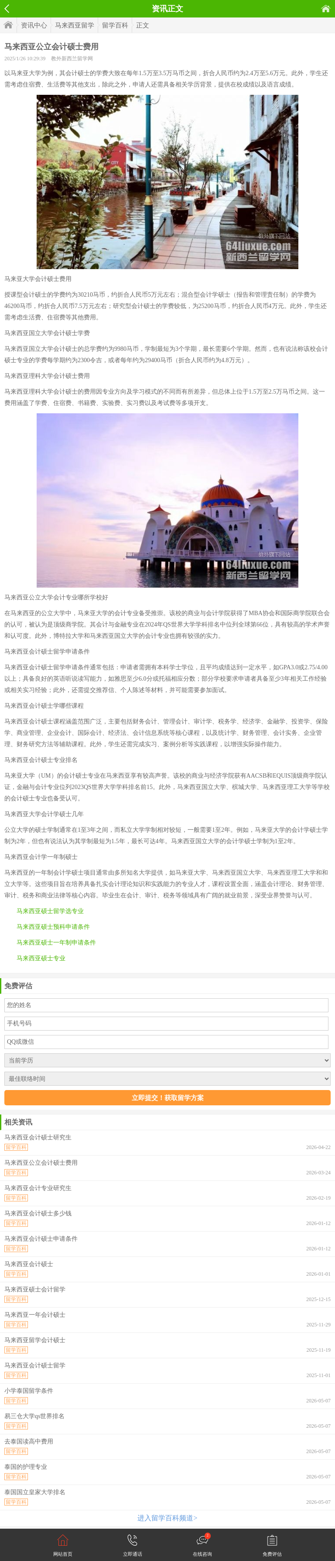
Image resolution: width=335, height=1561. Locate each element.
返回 (6, 8)
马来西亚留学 (74, 25)
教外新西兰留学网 (72, 58)
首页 (326, 8)
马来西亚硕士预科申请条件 (53, 927)
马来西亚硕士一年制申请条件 (56, 942)
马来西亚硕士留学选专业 (50, 911)
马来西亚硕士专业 (41, 958)
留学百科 (115, 25)
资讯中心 (34, 25)
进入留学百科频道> (167, 1518)
